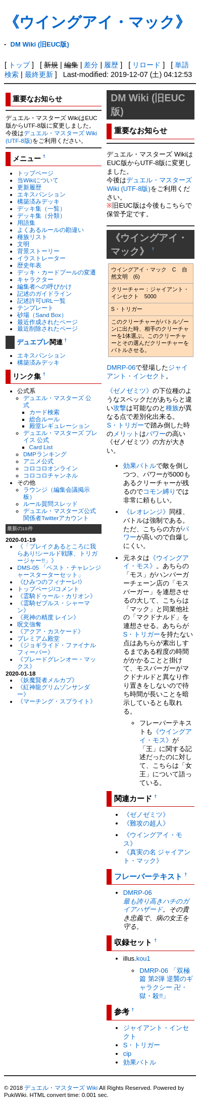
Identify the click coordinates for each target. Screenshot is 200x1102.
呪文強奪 (29, 624)
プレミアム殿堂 (38, 638)
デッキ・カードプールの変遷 (56, 272)
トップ (19, 65)
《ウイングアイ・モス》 (165, 736)
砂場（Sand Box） (42, 314)
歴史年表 (29, 265)
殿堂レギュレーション (59, 425)
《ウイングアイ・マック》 (97, 22)
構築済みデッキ (38, 201)
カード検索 (44, 412)
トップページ (35, 173)
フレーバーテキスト (148, 876)
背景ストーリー (38, 251)
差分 (91, 65)
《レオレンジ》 (146, 512)
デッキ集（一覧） (41, 208)
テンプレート (35, 307)
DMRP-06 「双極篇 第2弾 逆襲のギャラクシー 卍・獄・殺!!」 (165, 983)
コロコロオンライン (50, 468)
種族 (172, 408)
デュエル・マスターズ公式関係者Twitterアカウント (59, 514)
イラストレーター (41, 258)
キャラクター (35, 279)
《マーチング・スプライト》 (56, 701)
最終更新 (39, 74)
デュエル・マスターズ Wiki (60, 1088)
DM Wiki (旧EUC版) (40, 44)
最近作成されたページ (47, 322)
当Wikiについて (38, 180)
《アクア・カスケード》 (50, 631)
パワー (156, 434)
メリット (126, 434)
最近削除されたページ (47, 328)
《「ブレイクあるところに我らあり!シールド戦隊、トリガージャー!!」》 (57, 553)
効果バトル (139, 465)
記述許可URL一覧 (41, 300)
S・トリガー (125, 425)
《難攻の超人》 (146, 823)
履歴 (111, 65)
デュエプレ (33, 342)
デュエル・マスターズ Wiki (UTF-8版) (149, 184)
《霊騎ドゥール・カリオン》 (56, 596)
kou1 (143, 958)
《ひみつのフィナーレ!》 (51, 581)
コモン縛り (159, 491)
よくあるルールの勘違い (50, 229)
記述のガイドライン (44, 293)
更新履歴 (29, 187)
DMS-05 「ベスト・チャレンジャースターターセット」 (59, 571)
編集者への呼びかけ (44, 286)
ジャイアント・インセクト (147, 372)
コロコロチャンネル (50, 475)
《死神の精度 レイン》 (48, 617)
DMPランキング (45, 454)
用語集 (26, 222)
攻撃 (119, 408)
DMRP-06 (121, 367)
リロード (146, 65)
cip (127, 1053)
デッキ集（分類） (41, 215)
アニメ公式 (38, 461)
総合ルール (44, 419)
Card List (41, 447)
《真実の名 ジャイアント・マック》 (157, 856)
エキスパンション (41, 194)
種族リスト (32, 236)
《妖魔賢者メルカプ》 (47, 680)
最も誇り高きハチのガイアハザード (156, 905)
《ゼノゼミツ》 (130, 391)
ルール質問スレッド (50, 503)
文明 (23, 244)
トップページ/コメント (48, 588)
